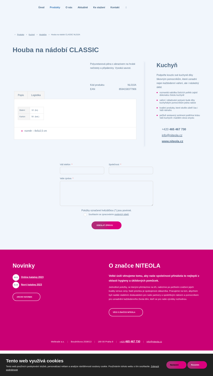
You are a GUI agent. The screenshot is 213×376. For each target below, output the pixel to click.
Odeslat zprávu (104, 225)
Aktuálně (83, 7)
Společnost (115, 164)
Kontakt (115, 7)
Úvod (41, 7)
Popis (21, 95)
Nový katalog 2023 (31, 284)
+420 (174, 129)
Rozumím (195, 365)
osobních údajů (121, 214)
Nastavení (174, 365)
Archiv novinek (25, 297)
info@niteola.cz (172, 135)
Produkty (55, 7)
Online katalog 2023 (32, 277)
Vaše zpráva (66, 178)
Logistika (36, 95)
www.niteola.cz (172, 141)
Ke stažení (99, 7)
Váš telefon (66, 164)
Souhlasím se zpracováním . (108, 214)
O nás (69, 7)
